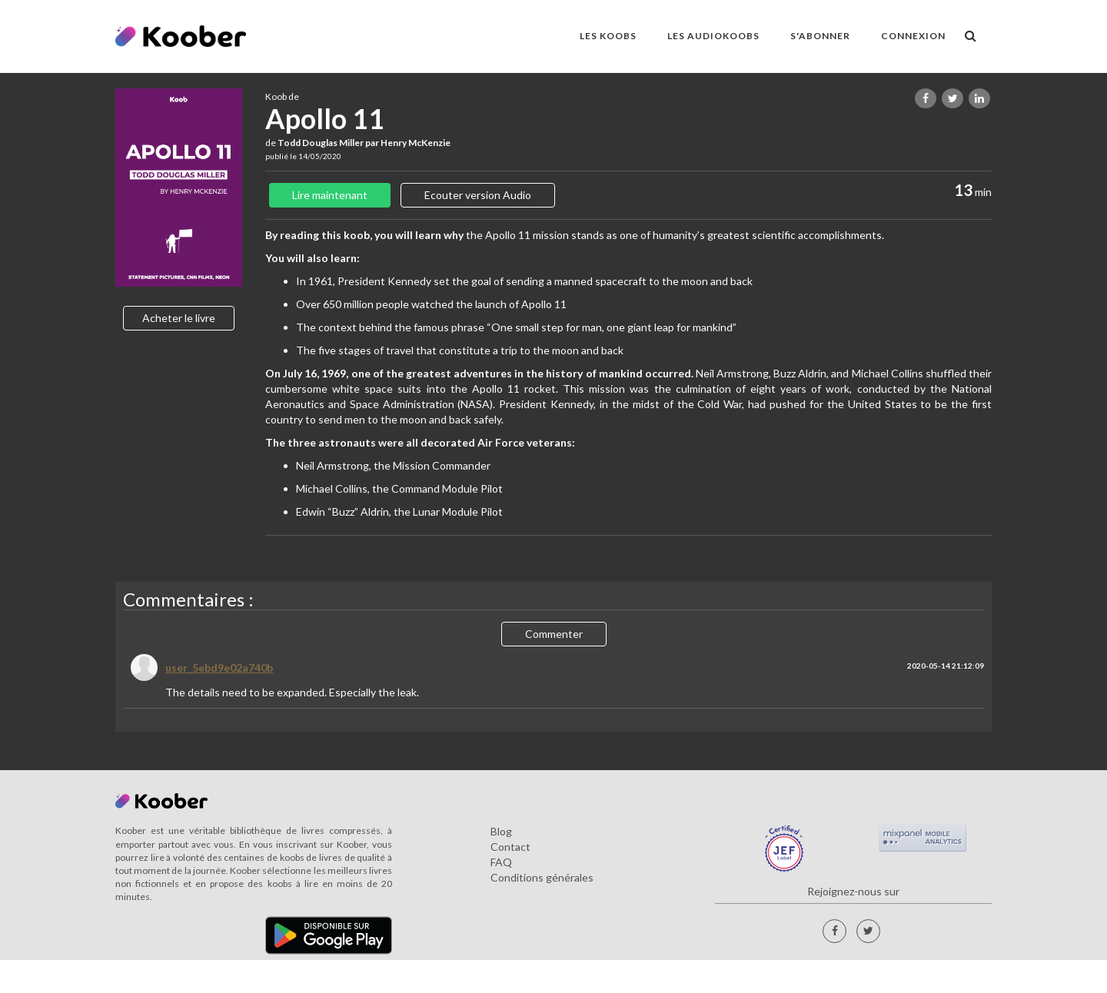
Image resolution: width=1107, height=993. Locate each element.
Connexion (913, 36)
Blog (501, 831)
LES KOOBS (608, 36)
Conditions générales (541, 877)
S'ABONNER (820, 36)
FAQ (501, 861)
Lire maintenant (329, 194)
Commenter (554, 633)
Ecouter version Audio (477, 194)
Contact (510, 846)
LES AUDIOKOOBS (713, 36)
